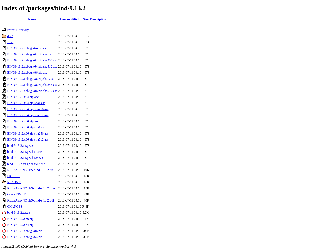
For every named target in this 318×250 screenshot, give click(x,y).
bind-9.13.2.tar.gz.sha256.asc (26, 157)
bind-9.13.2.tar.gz (18, 212)
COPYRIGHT (16, 194)
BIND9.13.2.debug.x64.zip (24, 237)
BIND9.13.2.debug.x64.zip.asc (27, 48)
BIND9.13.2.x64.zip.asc (23, 97)
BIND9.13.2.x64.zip (20, 224)
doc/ (10, 36)
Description (98, 19)
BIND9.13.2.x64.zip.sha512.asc (27, 115)
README (14, 182)
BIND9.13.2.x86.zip (20, 218)
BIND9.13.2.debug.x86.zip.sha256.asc (32, 84)
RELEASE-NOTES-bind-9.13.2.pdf (30, 200)
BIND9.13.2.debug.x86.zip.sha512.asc (32, 91)
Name (32, 19)
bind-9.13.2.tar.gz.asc (21, 145)
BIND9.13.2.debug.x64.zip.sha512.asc (32, 66)
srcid (10, 42)
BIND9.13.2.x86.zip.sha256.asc (27, 133)
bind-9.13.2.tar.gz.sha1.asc (24, 151)
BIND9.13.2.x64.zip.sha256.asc (27, 109)
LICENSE (13, 176)
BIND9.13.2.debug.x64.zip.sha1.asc (30, 54)
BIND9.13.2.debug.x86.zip (24, 231)
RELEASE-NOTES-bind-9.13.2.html (31, 188)
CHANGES (15, 206)
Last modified (69, 19)
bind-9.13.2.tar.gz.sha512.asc (26, 164)
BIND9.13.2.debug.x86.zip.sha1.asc (30, 78)
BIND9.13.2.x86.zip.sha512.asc (27, 139)
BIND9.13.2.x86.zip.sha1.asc (26, 127)
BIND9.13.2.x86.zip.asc (23, 121)
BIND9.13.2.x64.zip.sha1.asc (26, 103)
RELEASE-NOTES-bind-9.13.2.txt (30, 170)
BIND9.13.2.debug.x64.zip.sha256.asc (32, 60)
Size (86, 19)
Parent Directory (18, 30)
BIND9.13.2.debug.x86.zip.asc (27, 72)
